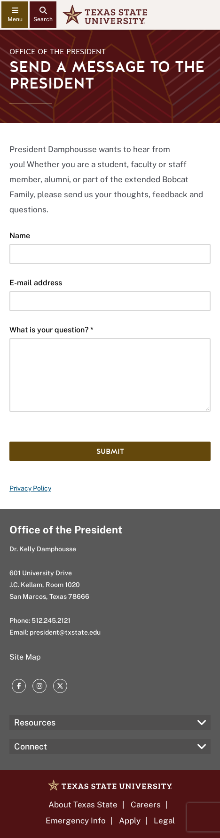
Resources (34, 722)
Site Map (25, 657)
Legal (164, 820)
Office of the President (57, 51)
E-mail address (35, 282)
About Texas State (83, 804)
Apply (130, 820)
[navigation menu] (14, 14)
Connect (30, 746)
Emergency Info (76, 820)
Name (19, 235)
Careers (146, 804)
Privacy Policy (30, 488)
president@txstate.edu (65, 632)
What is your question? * (51, 329)
